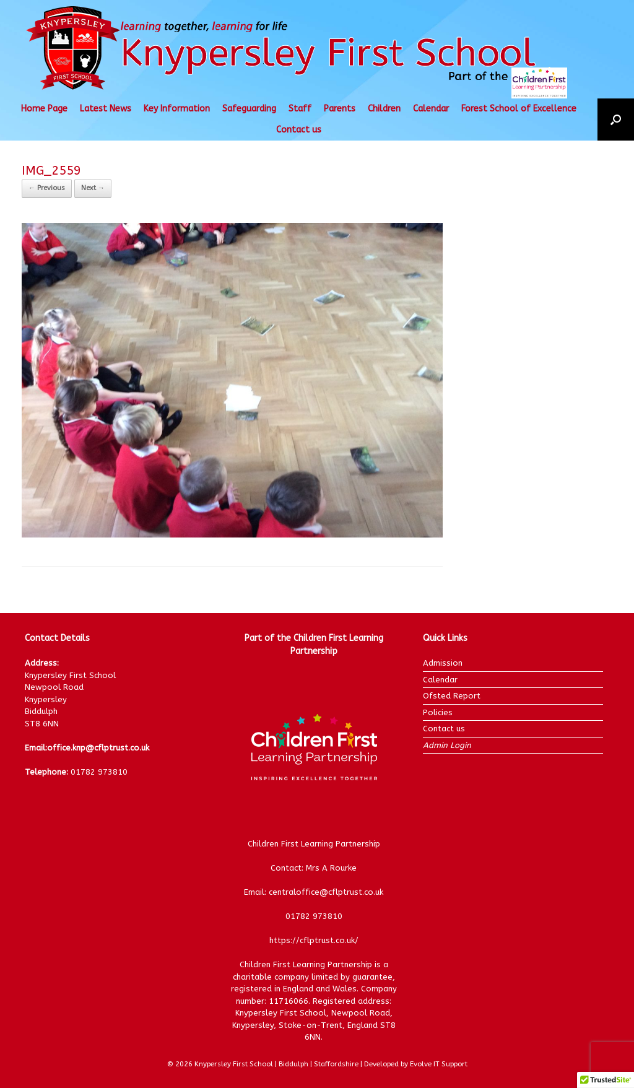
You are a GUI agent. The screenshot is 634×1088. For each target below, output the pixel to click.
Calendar (431, 108)
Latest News (105, 108)
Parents (339, 108)
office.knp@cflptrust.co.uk (98, 747)
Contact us (298, 129)
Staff (300, 108)
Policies (438, 712)
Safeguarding (249, 108)
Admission (442, 663)
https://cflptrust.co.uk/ (313, 940)
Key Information (177, 108)
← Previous (46, 188)
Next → (93, 188)
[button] (615, 119)
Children (384, 108)
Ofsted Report (451, 695)
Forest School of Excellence (518, 108)
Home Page (44, 108)
